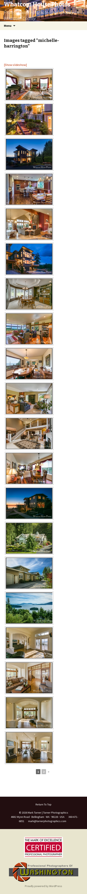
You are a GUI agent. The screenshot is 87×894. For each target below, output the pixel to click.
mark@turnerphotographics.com (47, 821)
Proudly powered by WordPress (43, 886)
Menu (7, 26)
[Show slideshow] (15, 65)
